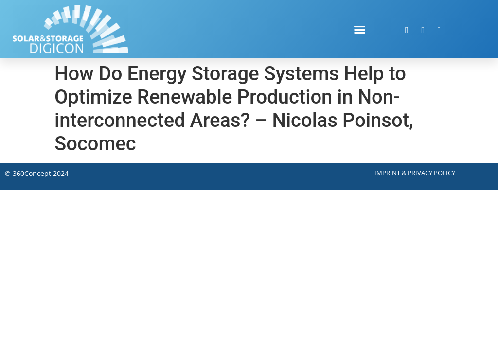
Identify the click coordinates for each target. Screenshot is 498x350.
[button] (360, 29)
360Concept (32, 173)
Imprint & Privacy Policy (414, 172)
